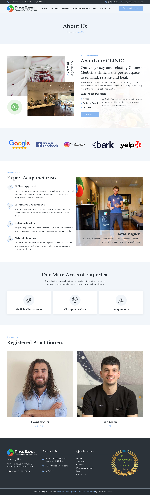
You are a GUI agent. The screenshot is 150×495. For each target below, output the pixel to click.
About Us (54, 8)
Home (44, 8)
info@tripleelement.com (132, 2)
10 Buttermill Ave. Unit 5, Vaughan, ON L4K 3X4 (28, 2)
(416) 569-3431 (112, 2)
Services (65, 8)
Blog (95, 8)
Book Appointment (81, 8)
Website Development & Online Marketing (76, 492)
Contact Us (105, 8)
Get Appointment (131, 8)
